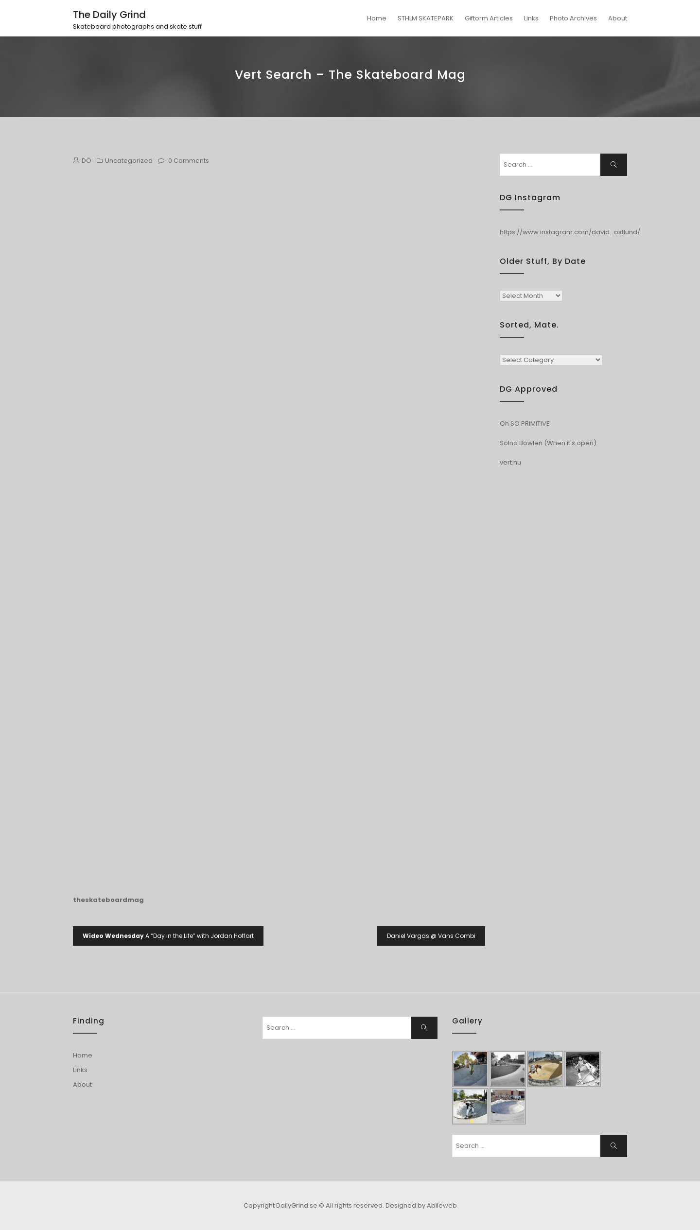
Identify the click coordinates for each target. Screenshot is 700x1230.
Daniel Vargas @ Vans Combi (431, 936)
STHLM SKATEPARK (426, 18)
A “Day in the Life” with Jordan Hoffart (168, 936)
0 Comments (188, 160)
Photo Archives (573, 18)
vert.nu (510, 462)
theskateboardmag (108, 899)
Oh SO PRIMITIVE (525, 423)
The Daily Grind (109, 14)
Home (376, 18)
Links (531, 18)
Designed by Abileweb (421, 1205)
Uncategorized (129, 160)
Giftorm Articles (489, 18)
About (617, 18)
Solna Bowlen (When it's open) (548, 443)
